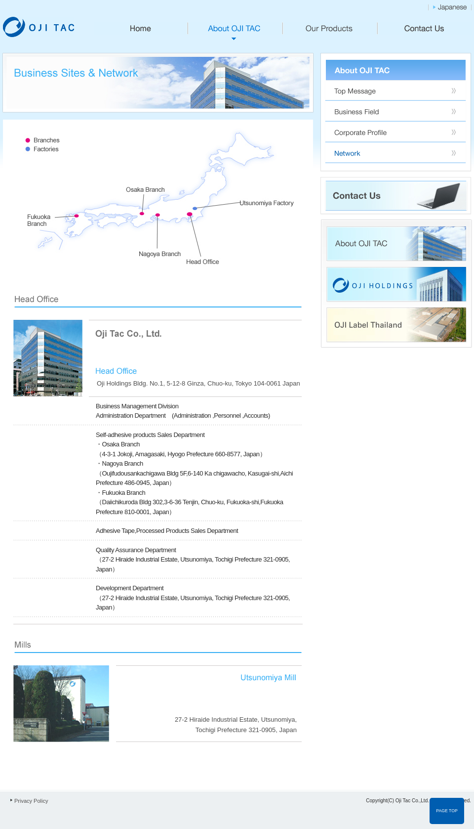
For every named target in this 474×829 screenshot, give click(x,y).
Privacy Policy (31, 801)
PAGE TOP (446, 810)
